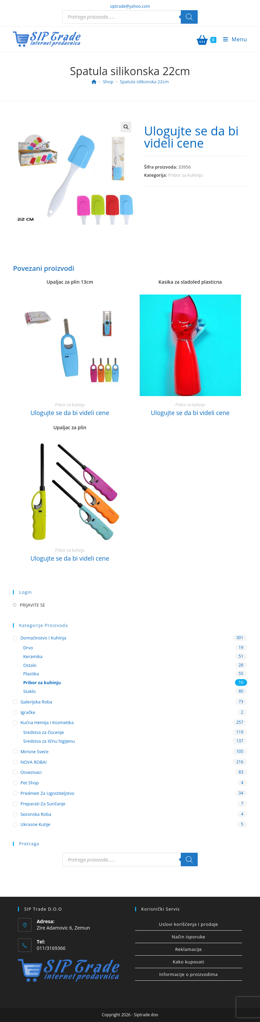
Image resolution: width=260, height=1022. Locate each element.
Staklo (29, 691)
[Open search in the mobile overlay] (130, 17)
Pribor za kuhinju (185, 175)
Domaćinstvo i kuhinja (43, 638)
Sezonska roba (35, 814)
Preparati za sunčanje (42, 804)
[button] (126, 127)
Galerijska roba (36, 702)
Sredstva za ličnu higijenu (49, 741)
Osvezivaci (31, 772)
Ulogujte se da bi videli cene (191, 137)
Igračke (27, 712)
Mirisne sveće (34, 751)
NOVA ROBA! (33, 762)
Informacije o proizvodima (188, 974)
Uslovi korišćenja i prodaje (188, 924)
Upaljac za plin (69, 427)
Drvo (28, 648)
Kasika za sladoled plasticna (190, 282)
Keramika (32, 656)
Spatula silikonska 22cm (144, 82)
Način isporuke (188, 937)
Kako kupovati (188, 962)
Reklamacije (188, 949)
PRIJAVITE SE (32, 605)
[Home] (93, 82)
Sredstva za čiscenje (43, 732)
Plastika (31, 674)
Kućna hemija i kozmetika (46, 722)
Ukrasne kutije (35, 824)
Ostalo (29, 665)
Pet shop (29, 783)
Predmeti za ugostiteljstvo (47, 793)
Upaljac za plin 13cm (69, 282)
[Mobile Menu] (232, 39)
